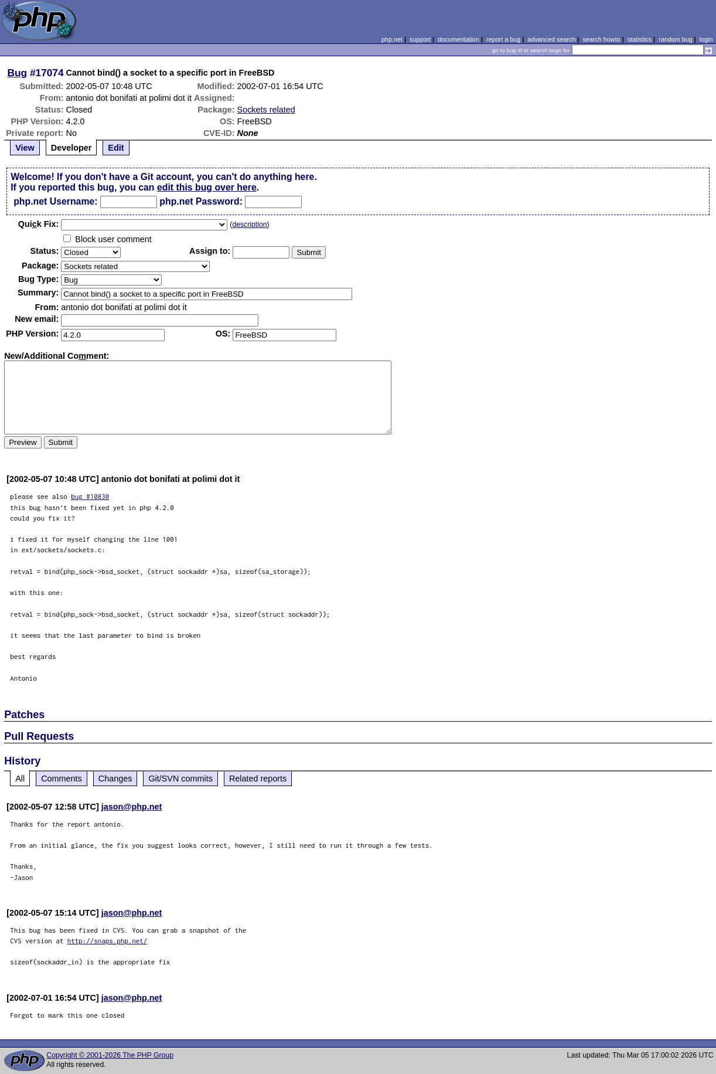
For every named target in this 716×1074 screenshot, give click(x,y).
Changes (115, 778)
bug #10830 (90, 496)
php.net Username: (55, 201)
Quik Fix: (38, 224)
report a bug (503, 39)
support (420, 39)
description (249, 224)
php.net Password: (201, 201)
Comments (61, 778)
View (25, 147)
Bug (18, 73)
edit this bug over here (207, 187)
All (20, 778)
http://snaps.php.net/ (107, 940)
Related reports (258, 778)
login (706, 39)
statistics (640, 39)
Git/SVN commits (180, 778)
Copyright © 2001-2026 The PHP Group (109, 1055)
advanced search (551, 39)
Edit (116, 147)
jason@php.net (131, 806)
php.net (392, 39)
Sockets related (266, 109)
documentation (458, 39)
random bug (676, 39)
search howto (601, 39)
